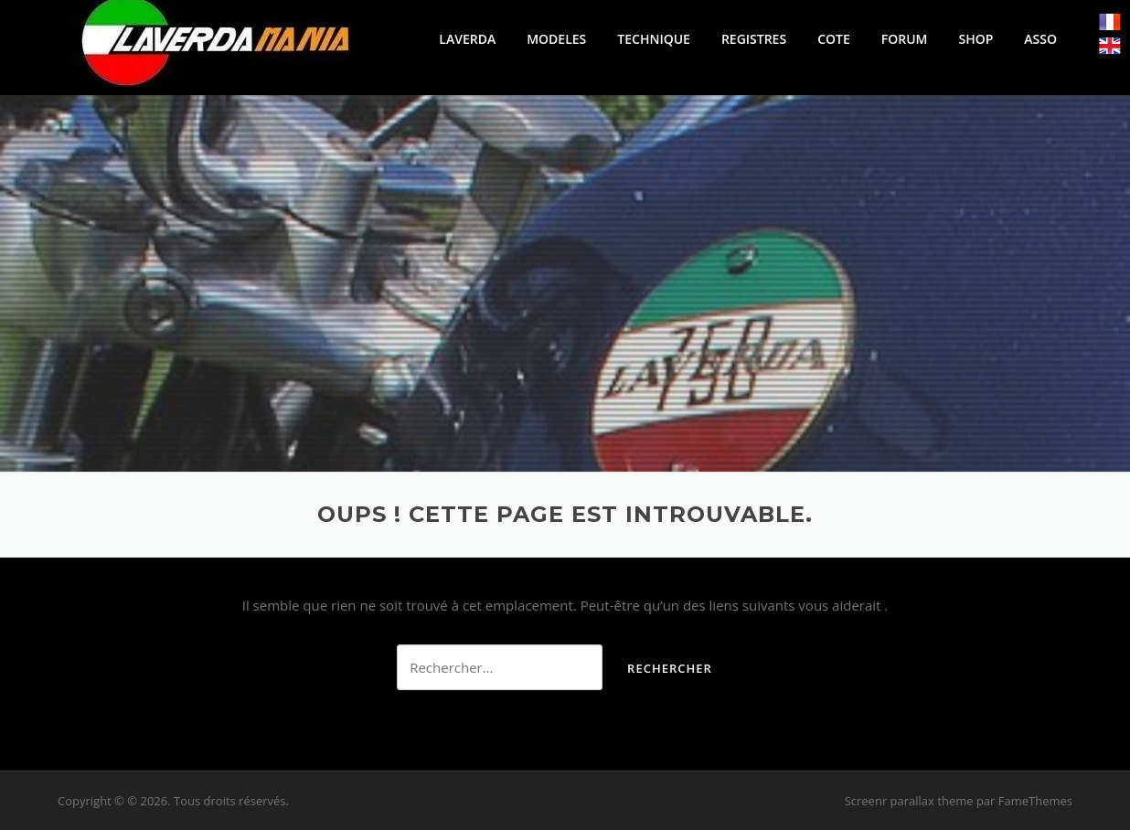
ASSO (1040, 39)
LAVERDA (467, 39)
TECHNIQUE (653, 39)
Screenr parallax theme (909, 801)
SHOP (975, 39)
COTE (833, 39)
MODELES (556, 39)
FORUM (904, 39)
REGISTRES (753, 39)
